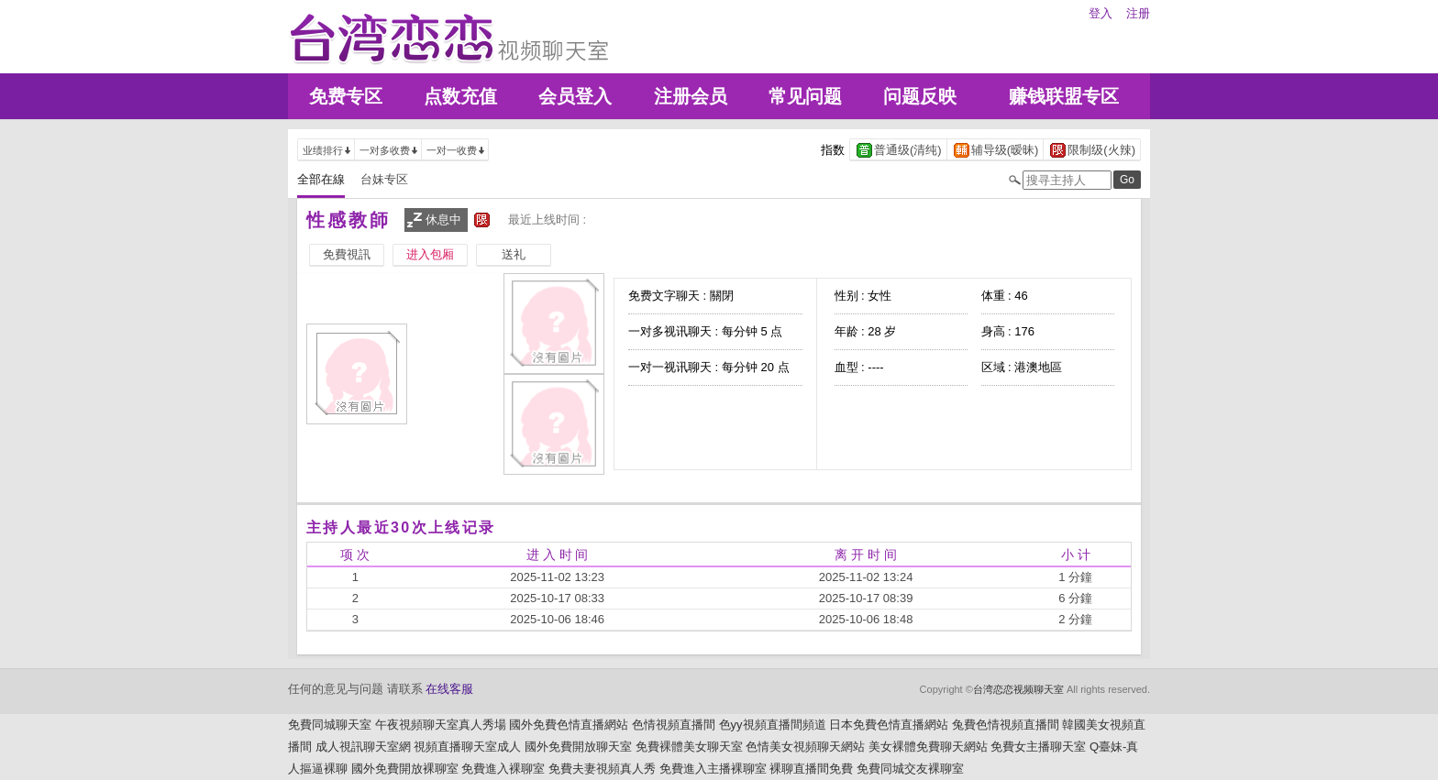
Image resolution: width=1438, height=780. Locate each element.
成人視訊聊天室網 (363, 746)
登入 (1100, 13)
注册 (1138, 13)
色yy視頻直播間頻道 (772, 724)
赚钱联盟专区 (1064, 96)
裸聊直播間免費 (811, 768)
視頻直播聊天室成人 (467, 746)
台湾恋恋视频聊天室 (1018, 689)
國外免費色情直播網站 (568, 724)
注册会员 (690, 96)
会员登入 (575, 96)
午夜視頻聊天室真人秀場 (440, 724)
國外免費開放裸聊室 (405, 768)
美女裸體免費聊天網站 (928, 746)
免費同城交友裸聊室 (910, 768)
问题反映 (920, 96)
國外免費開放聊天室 (578, 746)
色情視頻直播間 (673, 724)
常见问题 (805, 96)
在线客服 (449, 689)
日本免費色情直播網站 (888, 724)
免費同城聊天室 (329, 724)
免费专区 (345, 96)
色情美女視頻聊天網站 (805, 746)
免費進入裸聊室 (503, 768)
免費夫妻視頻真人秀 (602, 768)
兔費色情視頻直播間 (1005, 724)
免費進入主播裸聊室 (713, 768)
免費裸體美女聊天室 (689, 746)
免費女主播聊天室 (1038, 746)
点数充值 (460, 96)
